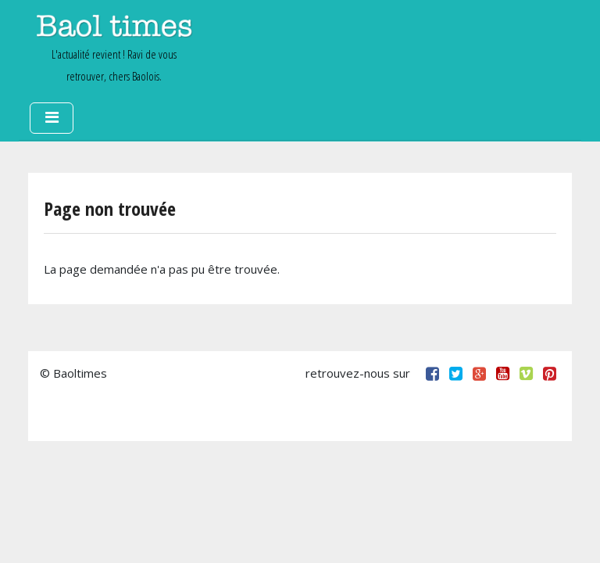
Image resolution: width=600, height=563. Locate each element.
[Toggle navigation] (51, 118)
